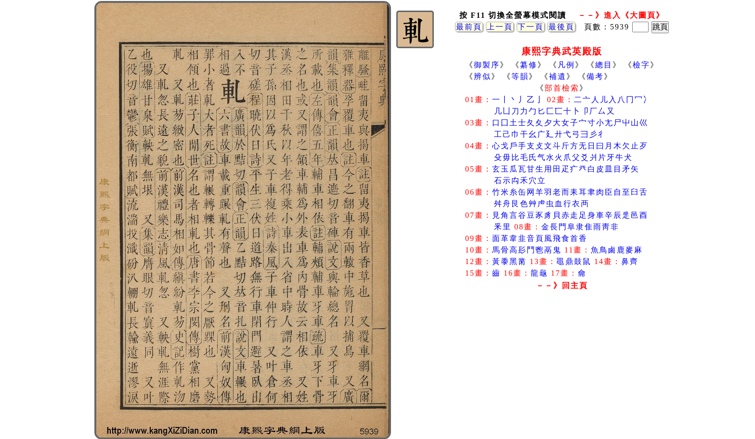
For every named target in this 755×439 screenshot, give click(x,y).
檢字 (641, 65)
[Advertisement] (562, 370)
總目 (603, 65)
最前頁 (469, 27)
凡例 (566, 65)
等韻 (520, 76)
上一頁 (500, 27)
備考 (595, 76)
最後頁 (561, 27)
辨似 (482, 76)
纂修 (528, 65)
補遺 (557, 76)
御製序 (487, 65)
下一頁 (531, 27)
